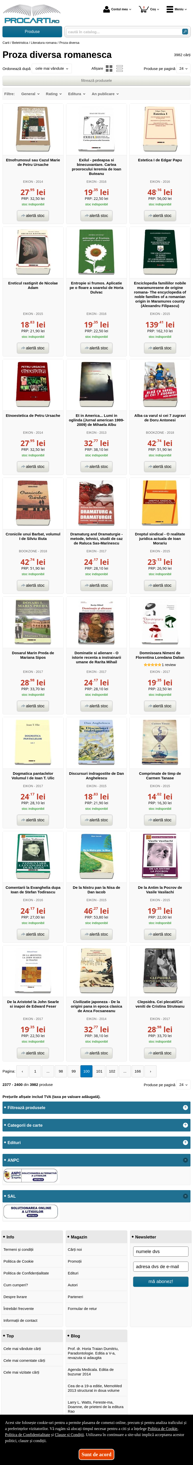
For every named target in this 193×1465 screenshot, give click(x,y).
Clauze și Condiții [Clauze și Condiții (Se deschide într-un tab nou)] (69, 1435)
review (169, 665)
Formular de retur (82, 1308)
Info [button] (10, 1237)
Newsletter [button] (145, 1237)
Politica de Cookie (19, 1261)
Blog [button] (75, 1336)
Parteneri (75, 1297)
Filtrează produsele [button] (26, 1107)
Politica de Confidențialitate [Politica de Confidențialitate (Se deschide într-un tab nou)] (27, 1435)
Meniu (175, 9)
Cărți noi (75, 1249)
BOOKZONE (155, 432)
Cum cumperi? (16, 1285)
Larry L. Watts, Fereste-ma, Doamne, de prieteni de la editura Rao (96, 1406)
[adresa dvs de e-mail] (160, 1267)
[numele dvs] (160, 1252)
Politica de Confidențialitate (26, 1273)
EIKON (28, 182)
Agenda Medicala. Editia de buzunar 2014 (91, 1371)
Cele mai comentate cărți (24, 1360)
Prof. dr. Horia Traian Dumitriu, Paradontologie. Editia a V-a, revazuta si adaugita (93, 1353)
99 (74, 1071)
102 (112, 1071)
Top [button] (10, 1336)
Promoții (75, 1261)
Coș (147, 9)
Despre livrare (15, 1297)
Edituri (73, 1273)
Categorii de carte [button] (25, 1125)
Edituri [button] (14, 1142)
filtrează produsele (96, 80)
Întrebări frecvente (19, 1308)
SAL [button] (12, 1196)
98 (61, 1071)
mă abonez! (161, 1281)
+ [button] (185, 1107)
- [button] (185, 1160)
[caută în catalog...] (122, 32)
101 (99, 1071)
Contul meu (115, 9)
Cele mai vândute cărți (22, 1348)
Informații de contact (20, 1320)
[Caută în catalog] (185, 31)
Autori (73, 1285)
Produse (32, 31)
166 (138, 1071)
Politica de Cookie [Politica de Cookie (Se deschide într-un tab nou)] (162, 1428)
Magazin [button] (79, 1237)
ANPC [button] (13, 1160)
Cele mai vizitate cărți (21, 1372)
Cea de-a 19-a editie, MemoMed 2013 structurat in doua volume (95, 1388)
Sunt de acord (97, 1454)
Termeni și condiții (18, 1249)
